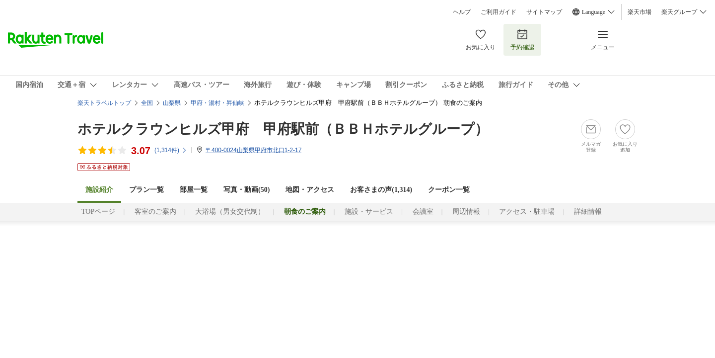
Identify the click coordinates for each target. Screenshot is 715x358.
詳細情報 (588, 211)
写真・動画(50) (246, 189)
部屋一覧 (194, 189)
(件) (170, 150)
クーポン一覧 (449, 189)
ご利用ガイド (498, 11)
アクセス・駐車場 (527, 211)
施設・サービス (369, 211)
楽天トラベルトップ (104, 102)
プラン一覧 (146, 189)
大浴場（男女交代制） (230, 211)
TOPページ (98, 211)
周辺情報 (466, 211)
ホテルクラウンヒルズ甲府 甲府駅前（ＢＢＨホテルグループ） (283, 129)
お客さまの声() (381, 189)
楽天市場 (639, 11)
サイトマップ (544, 11)
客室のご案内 (155, 211)
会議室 (423, 211)
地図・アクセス (310, 189)
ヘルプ (462, 11)
